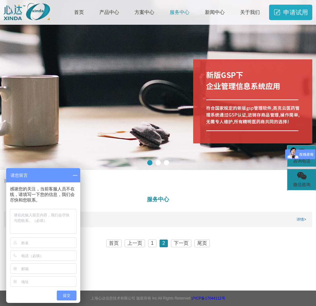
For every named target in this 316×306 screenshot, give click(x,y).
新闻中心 (215, 12)
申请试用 (291, 12)
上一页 (134, 243)
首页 (79, 12)
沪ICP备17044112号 (208, 298)
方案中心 (144, 12)
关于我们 (250, 12)
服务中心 (179, 12)
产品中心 (109, 12)
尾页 (202, 243)
